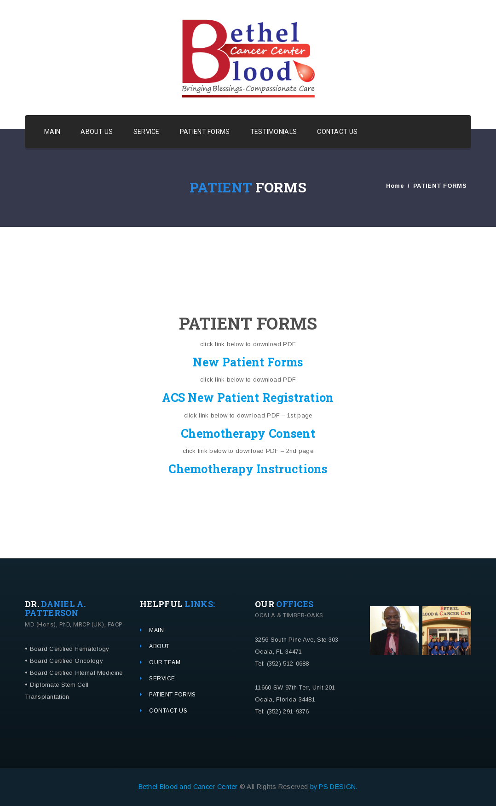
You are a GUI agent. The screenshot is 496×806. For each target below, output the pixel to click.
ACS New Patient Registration (248, 397)
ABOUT (159, 646)
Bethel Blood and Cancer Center (189, 786)
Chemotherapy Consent (248, 433)
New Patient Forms (248, 362)
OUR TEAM (164, 662)
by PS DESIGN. (334, 786)
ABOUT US (97, 131)
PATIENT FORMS (205, 131)
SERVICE (146, 131)
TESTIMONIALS (273, 131)
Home (395, 185)
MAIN (52, 131)
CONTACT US (337, 131)
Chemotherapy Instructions (248, 468)
